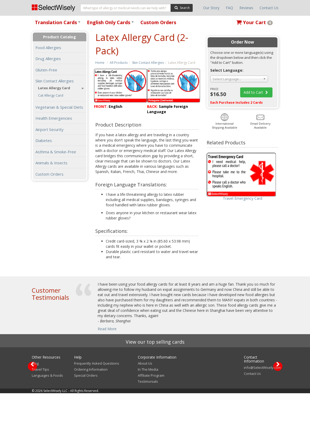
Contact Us (269, 7)
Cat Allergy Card (50, 95)
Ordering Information (91, 417)
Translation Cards (58, 24)
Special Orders (86, 423)
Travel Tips (40, 417)
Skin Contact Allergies (148, 62)
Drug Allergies (48, 58)
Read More (107, 328)
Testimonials (148, 429)
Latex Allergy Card (54, 88)
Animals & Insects (51, 162)
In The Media (148, 417)
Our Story (211, 7)
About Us (145, 411)
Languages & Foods (47, 423)
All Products (119, 62)
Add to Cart (256, 92)
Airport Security (49, 129)
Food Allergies (48, 47)
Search (182, 7)
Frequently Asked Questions (96, 411)
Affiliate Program (151, 423)
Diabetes (43, 140)
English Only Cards (111, 24)
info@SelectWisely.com (262, 415)
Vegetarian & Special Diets (59, 107)
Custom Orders (158, 22)
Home (99, 62)
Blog (35, 411)
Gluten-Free (46, 69)
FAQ (229, 7)
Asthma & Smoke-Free (55, 151)
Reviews (246, 7)
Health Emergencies (53, 118)
